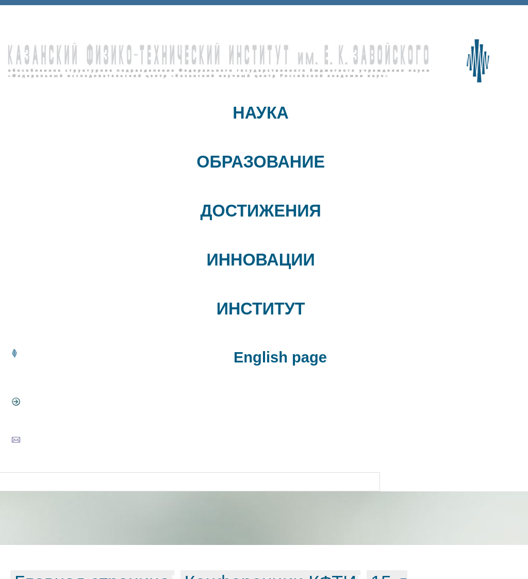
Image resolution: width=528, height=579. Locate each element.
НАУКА (261, 113)
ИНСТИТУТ (261, 309)
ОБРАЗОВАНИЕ (260, 162)
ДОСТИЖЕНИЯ (260, 211)
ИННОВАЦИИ (261, 260)
